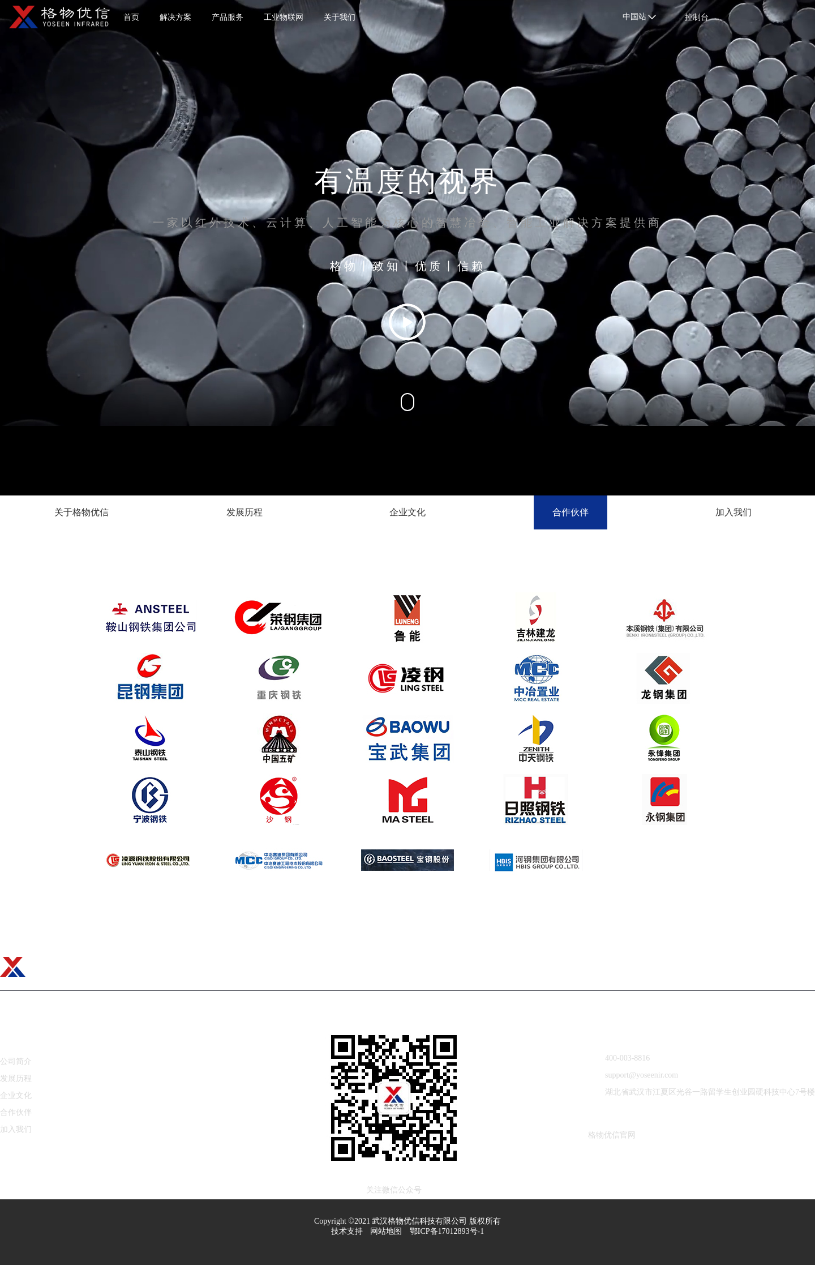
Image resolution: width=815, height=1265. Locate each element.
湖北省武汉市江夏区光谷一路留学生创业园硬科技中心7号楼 (702, 1092)
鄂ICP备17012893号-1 (447, 1231)
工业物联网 (283, 17)
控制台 (697, 17)
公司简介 (16, 1061)
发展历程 (16, 1078)
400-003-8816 (619, 1058)
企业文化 (16, 1095)
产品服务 (227, 17)
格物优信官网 (612, 1135)
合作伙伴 (16, 1112)
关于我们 (339, 17)
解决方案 (175, 17)
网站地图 (386, 1231)
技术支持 (347, 1231)
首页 (131, 17)
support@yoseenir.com (633, 1075)
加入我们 (16, 1129)
